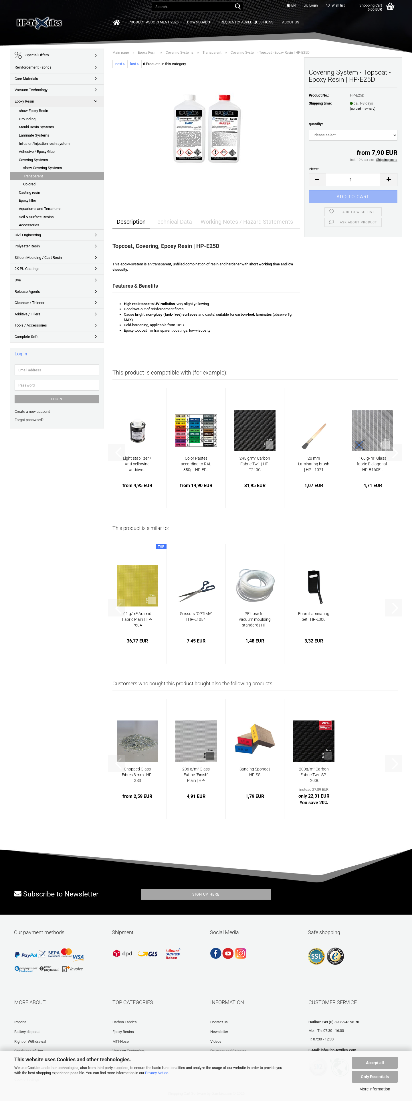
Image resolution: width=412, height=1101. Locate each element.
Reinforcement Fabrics (33, 67)
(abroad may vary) (362, 109)
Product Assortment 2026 (153, 22)
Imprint (20, 1022)
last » (134, 64)
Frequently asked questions (246, 22)
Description (131, 221)
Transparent (33, 176)
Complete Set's (27, 337)
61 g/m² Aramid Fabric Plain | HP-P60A (137, 619)
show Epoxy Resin (33, 111)
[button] (291, 5)
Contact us (219, 1022)
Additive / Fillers (27, 314)
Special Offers (32, 55)
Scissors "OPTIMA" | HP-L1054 (196, 616)
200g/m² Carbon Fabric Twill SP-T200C (314, 775)
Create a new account (32, 411)
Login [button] (311, 5)
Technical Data (173, 221)
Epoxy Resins (123, 1032)
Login (56, 399)
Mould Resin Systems (36, 127)
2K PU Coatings (27, 269)
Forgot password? (29, 420)
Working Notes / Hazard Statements (247, 221)
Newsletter (219, 1032)
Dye (18, 280)
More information (374, 1089)
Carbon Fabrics (124, 1022)
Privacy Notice (156, 1073)
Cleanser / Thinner (29, 303)
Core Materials (26, 79)
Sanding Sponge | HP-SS (254, 772)
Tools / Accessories (31, 325)
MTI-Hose (120, 1041)
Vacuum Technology (31, 90)
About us (290, 22)
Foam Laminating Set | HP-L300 (313, 616)
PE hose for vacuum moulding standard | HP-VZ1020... (255, 619)
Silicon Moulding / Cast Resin (38, 257)
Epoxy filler (27, 200)
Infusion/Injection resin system (44, 143)
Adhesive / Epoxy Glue (37, 151)
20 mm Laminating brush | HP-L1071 (313, 464)
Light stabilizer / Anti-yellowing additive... (137, 464)
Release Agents (27, 291)
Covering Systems (33, 160)
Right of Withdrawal (30, 1041)
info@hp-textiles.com (338, 1050)
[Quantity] (353, 179)
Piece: (314, 169)
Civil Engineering (28, 235)
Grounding (27, 119)
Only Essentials (375, 1076)
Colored (29, 184)
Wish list (335, 5)
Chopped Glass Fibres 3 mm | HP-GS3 (137, 775)
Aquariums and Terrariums (40, 209)
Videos (215, 1041)
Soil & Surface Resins (36, 217)
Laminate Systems (34, 135)
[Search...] (237, 7)
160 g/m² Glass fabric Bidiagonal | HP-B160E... (373, 464)
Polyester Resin (27, 246)
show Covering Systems (42, 168)
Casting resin (29, 192)
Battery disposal (27, 1032)
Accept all (375, 1062)
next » (120, 64)
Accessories (29, 225)
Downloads (198, 22)
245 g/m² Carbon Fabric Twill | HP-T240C (254, 464)
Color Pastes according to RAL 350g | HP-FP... (196, 464)
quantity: (316, 124)
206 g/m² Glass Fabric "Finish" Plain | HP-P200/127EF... (196, 775)
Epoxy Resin (24, 101)
